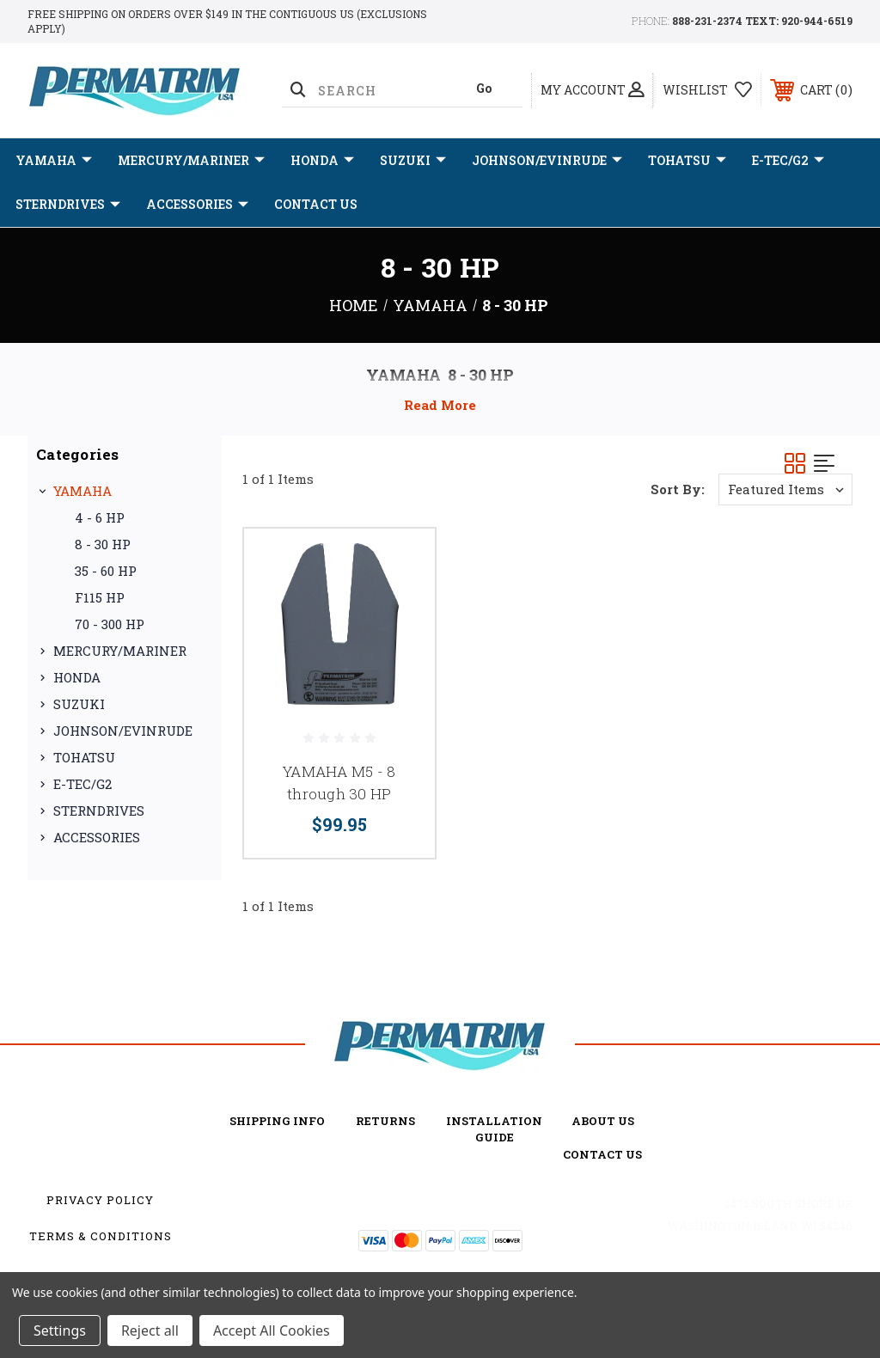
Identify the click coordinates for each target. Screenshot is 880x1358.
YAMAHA (53, 160)
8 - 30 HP (103, 544)
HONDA (322, 160)
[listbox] (785, 489)
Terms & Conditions (100, 1236)
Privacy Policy (100, 1200)
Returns (385, 1121)
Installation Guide (494, 1128)
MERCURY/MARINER (191, 160)
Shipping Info (277, 1121)
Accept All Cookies (271, 1330)
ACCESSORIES (197, 204)
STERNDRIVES (67, 204)
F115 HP (100, 597)
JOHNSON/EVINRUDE (547, 160)
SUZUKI (413, 160)
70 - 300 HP (109, 624)
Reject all (150, 1330)
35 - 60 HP (106, 570)
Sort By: (678, 489)
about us (602, 1121)
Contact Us (316, 204)
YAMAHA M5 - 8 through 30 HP (339, 783)
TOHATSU (687, 160)
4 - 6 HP (100, 517)
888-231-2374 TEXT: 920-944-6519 (762, 21)
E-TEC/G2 (788, 160)
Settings (60, 1330)
